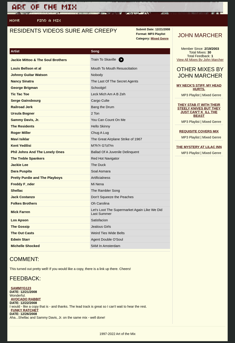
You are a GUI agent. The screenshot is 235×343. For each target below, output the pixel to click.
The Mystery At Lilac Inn (199, 147)
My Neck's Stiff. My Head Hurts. (198, 87)
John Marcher (200, 35)
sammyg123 (21, 288)
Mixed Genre (160, 38)
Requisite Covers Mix (199, 131)
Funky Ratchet (25, 310)
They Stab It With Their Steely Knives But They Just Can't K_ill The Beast (199, 110)
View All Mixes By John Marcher (200, 60)
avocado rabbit (26, 299)
